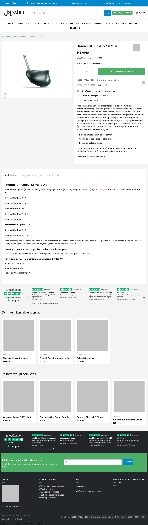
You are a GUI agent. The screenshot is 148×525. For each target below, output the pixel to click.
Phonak (48, 23)
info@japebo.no (16, 506)
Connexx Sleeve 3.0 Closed (90, 417)
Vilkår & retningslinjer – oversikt (90, 491)
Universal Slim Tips (35, 36)
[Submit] (107, 13)
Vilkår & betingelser (21, 515)
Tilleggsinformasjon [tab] (31, 175)
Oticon (36, 23)
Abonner (128, 462)
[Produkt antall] (86, 71)
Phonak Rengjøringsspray (16, 358)
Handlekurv (6, 515)
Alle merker (74, 28)
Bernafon (23, 23)
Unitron (98, 23)
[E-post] (93, 462)
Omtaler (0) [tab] (52, 175)
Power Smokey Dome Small (127, 419)
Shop (11, 23)
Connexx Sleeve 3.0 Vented (17, 417)
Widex (109, 23)
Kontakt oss (81, 486)
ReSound (61, 23)
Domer (23, 36)
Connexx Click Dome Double (54, 417)
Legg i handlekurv (123, 71)
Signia (86, 23)
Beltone (121, 23)
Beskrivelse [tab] (10, 175)
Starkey (134, 23)
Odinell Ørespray (85, 358)
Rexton (74, 23)
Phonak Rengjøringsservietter (55, 358)
